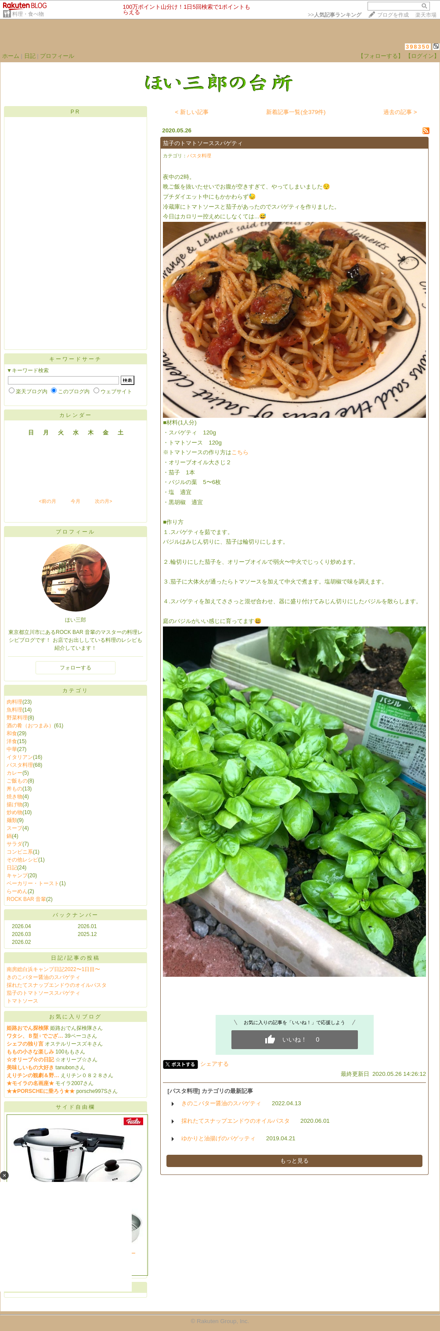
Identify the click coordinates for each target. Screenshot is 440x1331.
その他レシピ (22, 860)
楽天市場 (425, 15)
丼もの (14, 789)
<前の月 (47, 501)
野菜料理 (17, 718)
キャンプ (17, 875)
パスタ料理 (20, 765)
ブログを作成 (393, 15)
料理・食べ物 (28, 14)
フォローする (75, 668)
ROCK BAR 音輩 (26, 899)
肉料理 (14, 702)
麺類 (12, 820)
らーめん (17, 891)
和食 (12, 733)
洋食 (12, 741)
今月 (75, 501)
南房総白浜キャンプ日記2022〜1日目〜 (53, 969)
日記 (30, 56)
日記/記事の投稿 (75, 958)
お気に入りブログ (75, 1017)
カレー (14, 773)
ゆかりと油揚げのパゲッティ (218, 1138)
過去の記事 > (400, 112)
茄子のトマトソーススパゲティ (43, 993)
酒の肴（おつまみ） (30, 725)
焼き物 (14, 797)
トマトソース (22, 1001)
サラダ (14, 844)
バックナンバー (76, 915)
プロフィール (57, 56)
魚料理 (14, 710)
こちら (240, 452)
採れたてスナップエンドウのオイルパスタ (57, 985)
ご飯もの (17, 781)
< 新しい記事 (192, 112)
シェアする (214, 1064)
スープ (14, 828)
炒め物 (14, 812)
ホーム (10, 56)
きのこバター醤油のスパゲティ (43, 977)
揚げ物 (14, 804)
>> (334, 15)
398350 (418, 46)
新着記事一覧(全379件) (295, 112)
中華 (12, 749)
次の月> (103, 501)
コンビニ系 (20, 852)
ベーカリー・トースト (33, 883)
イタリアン (20, 757)
